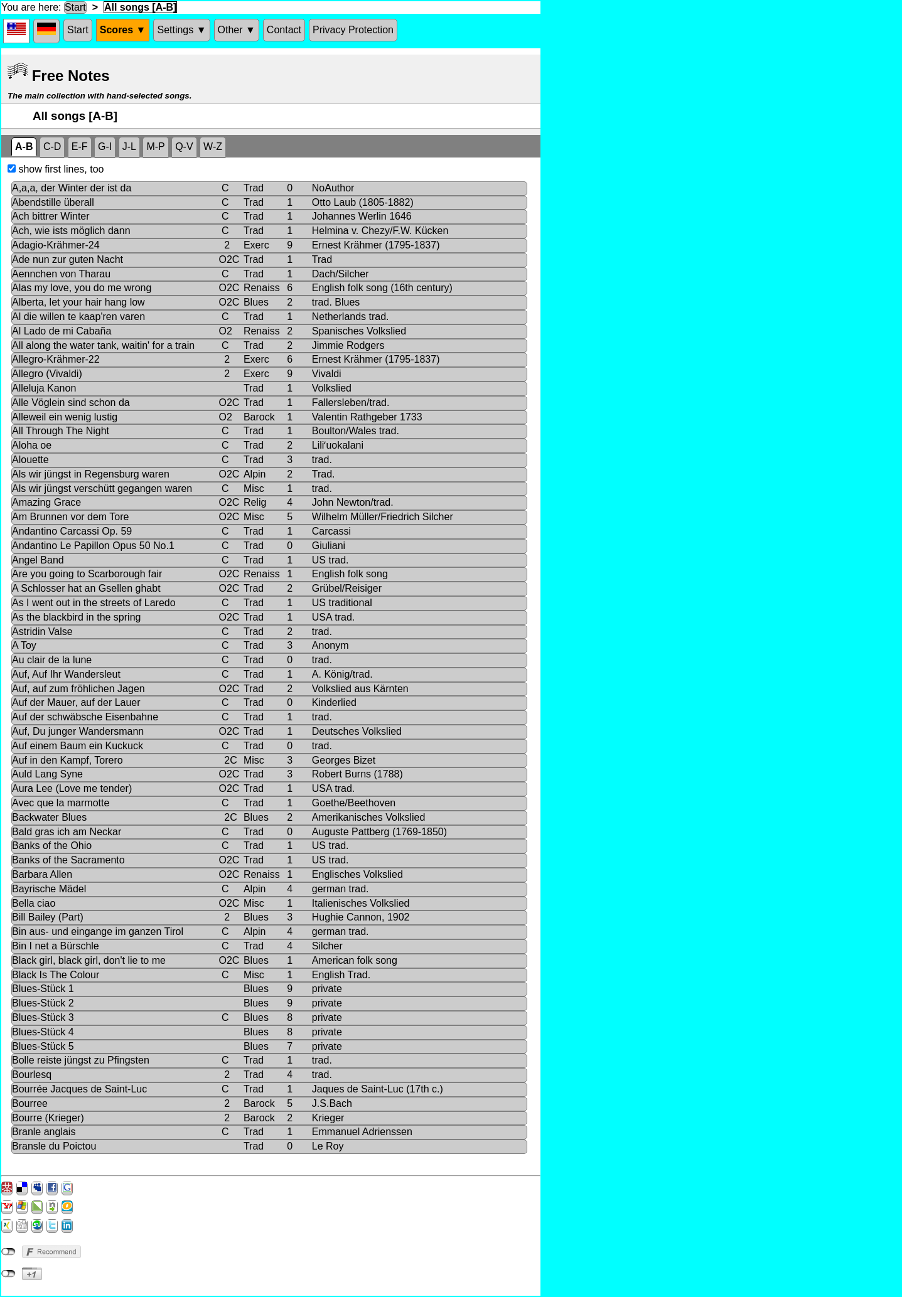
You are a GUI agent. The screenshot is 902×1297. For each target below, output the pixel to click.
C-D (52, 146)
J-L (129, 146)
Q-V (184, 146)
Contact (284, 29)
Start (75, 7)
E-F (80, 146)
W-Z (212, 146)
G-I (105, 146)
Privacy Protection (353, 29)
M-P (155, 146)
